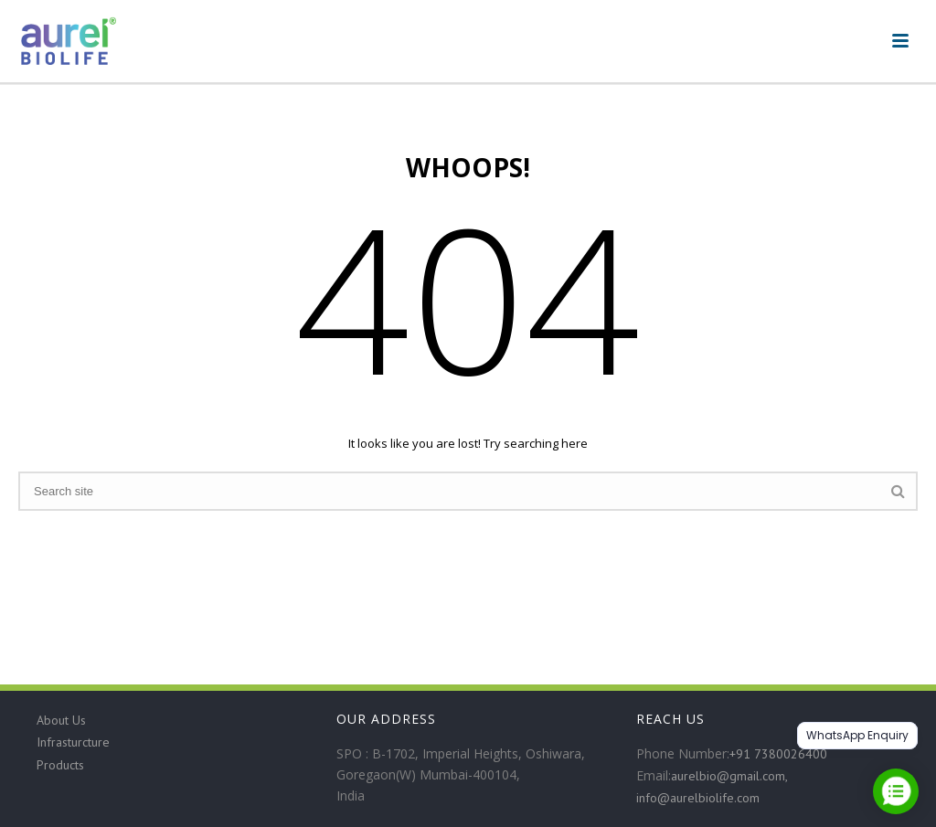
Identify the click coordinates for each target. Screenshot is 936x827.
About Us (61, 720)
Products (60, 765)
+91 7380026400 (778, 754)
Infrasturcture (73, 742)
